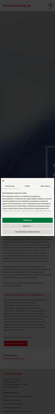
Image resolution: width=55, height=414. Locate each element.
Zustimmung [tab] (9, 186)
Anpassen (27, 226)
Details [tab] (27, 186)
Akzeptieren (27, 220)
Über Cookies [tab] (45, 186)
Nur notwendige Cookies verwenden (27, 232)
